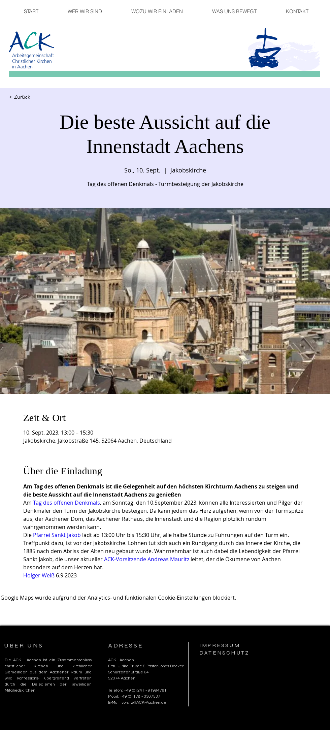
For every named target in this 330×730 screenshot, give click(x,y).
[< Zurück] (31, 97)
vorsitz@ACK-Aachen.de (144, 702)
